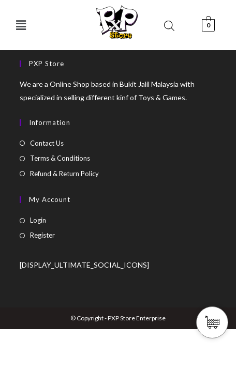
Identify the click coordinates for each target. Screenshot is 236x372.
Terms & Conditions (60, 158)
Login (38, 220)
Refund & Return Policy (64, 173)
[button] (21, 25)
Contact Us (47, 143)
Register (42, 235)
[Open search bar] (169, 25)
